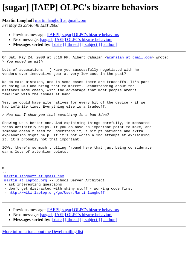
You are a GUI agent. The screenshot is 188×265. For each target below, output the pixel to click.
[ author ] (109, 44)
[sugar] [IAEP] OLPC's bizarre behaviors (76, 39)
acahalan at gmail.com (129, 57)
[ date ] (58, 44)
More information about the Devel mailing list (42, 260)
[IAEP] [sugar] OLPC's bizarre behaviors (83, 34)
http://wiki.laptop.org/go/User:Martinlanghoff (56, 220)
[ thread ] (73, 44)
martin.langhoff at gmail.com (60, 20)
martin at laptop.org (25, 205)
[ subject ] (91, 44)
